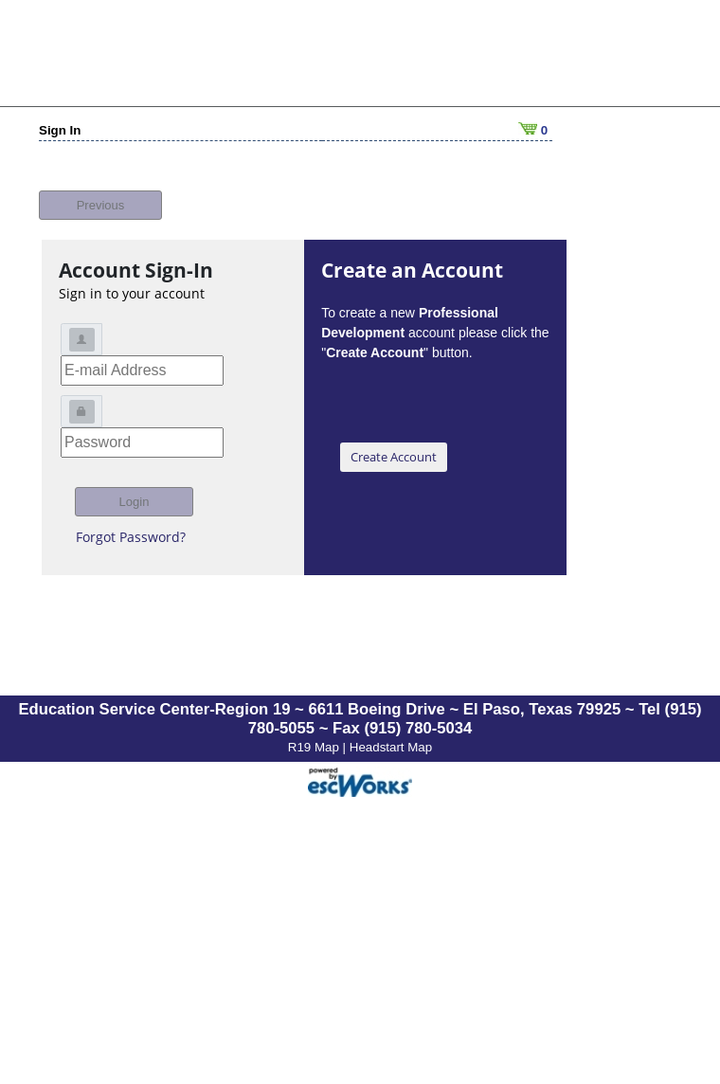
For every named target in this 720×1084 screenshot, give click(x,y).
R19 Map (315, 737)
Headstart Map (391, 737)
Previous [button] (101, 195)
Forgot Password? (131, 526)
